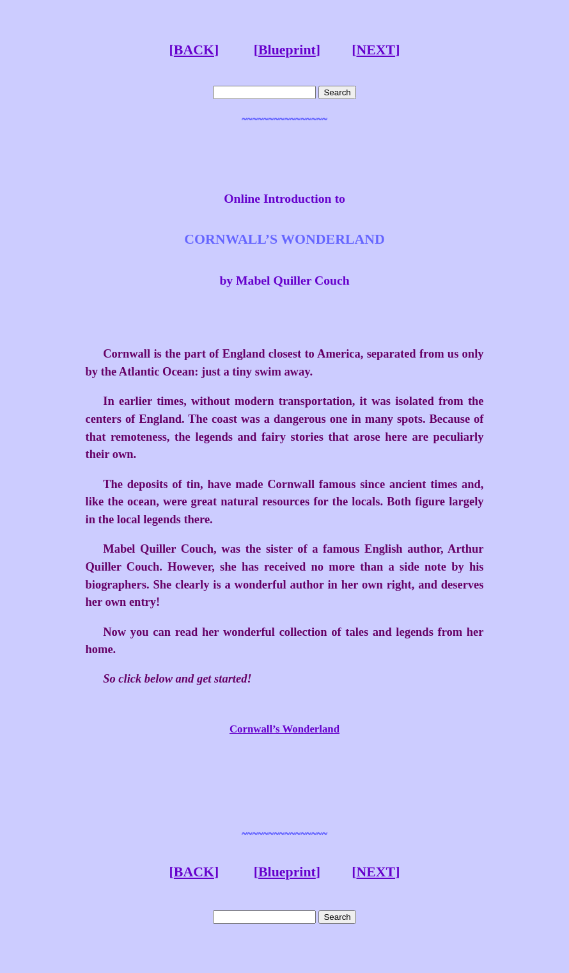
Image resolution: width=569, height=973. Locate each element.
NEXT (375, 50)
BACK (194, 50)
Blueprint (287, 50)
